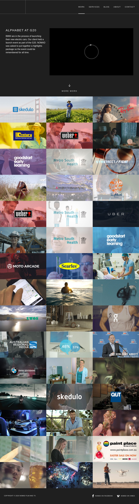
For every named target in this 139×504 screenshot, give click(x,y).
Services (94, 7)
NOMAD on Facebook (102, 496)
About (117, 7)
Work (81, 7)
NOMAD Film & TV (12, 7)
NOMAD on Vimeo (126, 496)
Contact (130, 7)
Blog (107, 7)
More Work (69, 90)
